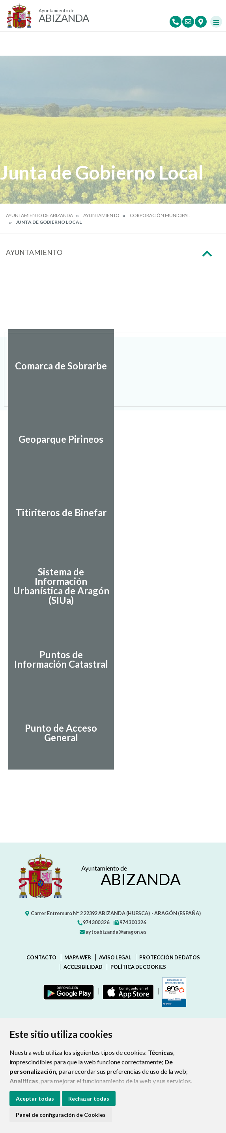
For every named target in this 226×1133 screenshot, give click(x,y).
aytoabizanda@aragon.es (113, 932)
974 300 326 (93, 922)
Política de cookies (138, 967)
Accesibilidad (83, 967)
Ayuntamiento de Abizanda (39, 215)
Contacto (41, 957)
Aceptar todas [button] (35, 1098)
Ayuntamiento (101, 215)
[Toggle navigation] (216, 22)
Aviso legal (115, 957)
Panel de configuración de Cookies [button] (61, 1114)
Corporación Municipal (160, 215)
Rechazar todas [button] (88, 1098)
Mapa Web (77, 957)
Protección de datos (169, 957)
